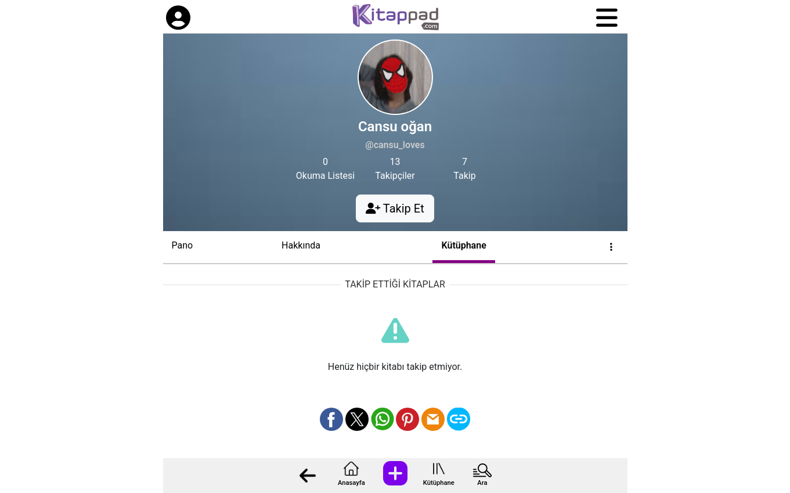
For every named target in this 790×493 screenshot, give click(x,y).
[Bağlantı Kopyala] (458, 419)
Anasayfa (351, 483)
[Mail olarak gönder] (433, 419)
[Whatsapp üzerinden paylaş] (382, 419)
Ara (482, 483)
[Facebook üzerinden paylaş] (331, 419)
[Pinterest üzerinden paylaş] (407, 419)
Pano (182, 245)
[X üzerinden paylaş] (357, 419)
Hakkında (301, 245)
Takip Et (395, 208)
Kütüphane (438, 483)
